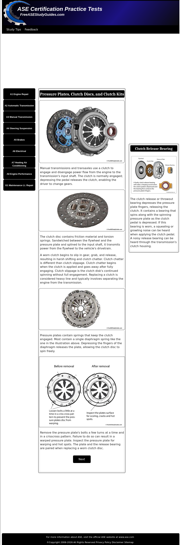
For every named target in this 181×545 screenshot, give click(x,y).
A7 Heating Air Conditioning (19, 164)
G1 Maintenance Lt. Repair (19, 185)
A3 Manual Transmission (19, 117)
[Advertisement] (89, 61)
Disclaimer (118, 542)
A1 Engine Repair (19, 94)
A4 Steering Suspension (19, 128)
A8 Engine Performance (19, 174)
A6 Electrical (19, 151)
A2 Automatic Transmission (19, 105)
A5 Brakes (19, 139)
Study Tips (13, 29)
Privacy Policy (103, 542)
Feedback (31, 29)
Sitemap (128, 542)
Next (82, 459)
